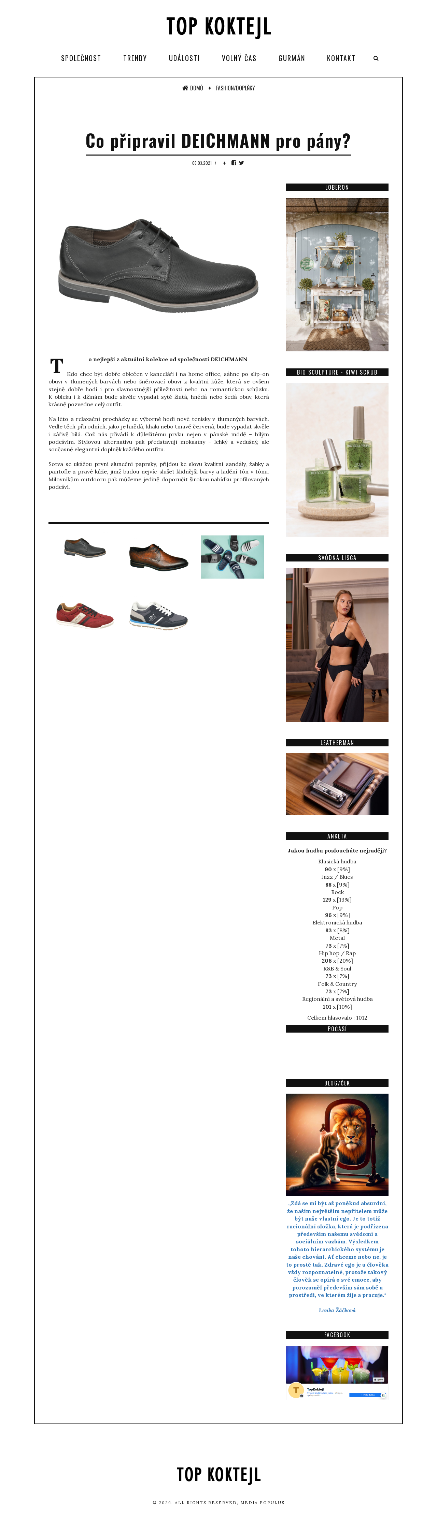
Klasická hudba (337, 861)
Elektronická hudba (337, 922)
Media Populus (262, 1502)
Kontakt (341, 58)
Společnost (81, 58)
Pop (337, 907)
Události (184, 58)
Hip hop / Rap (337, 953)
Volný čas (239, 58)
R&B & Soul (337, 968)
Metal (337, 937)
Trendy (135, 58)
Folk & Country (337, 983)
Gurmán (292, 58)
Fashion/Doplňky (235, 88)
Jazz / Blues (337, 876)
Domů (192, 88)
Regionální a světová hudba (337, 998)
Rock (337, 892)
